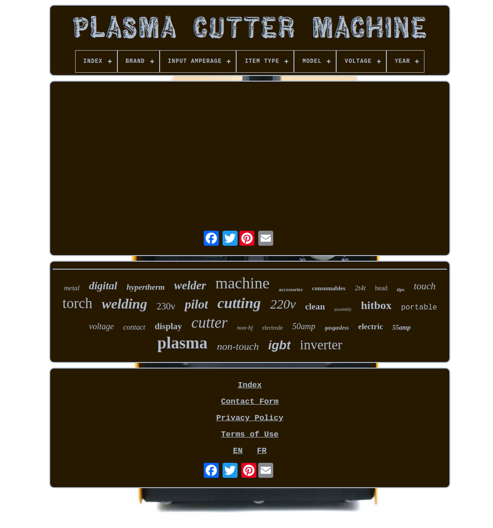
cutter (210, 322)
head (381, 288)
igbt (279, 345)
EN (237, 450)
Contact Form (249, 401)
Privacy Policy (250, 418)
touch (425, 286)
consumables (329, 288)
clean (315, 306)
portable (419, 307)
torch (77, 303)
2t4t (360, 288)
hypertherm (146, 287)
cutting (239, 302)
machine (243, 283)
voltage (101, 326)
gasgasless (337, 327)
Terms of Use (249, 434)
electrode (272, 327)
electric (370, 326)
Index (250, 385)
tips (400, 289)
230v (165, 306)
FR (261, 450)
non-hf (245, 327)
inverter (321, 344)
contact (134, 327)
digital (103, 286)
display (168, 326)
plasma (182, 343)
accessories (291, 289)
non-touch (238, 346)
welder (190, 285)
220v (282, 304)
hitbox (376, 305)
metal (71, 288)
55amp (402, 327)
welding (124, 303)
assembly (343, 309)
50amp (304, 326)
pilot (196, 304)
